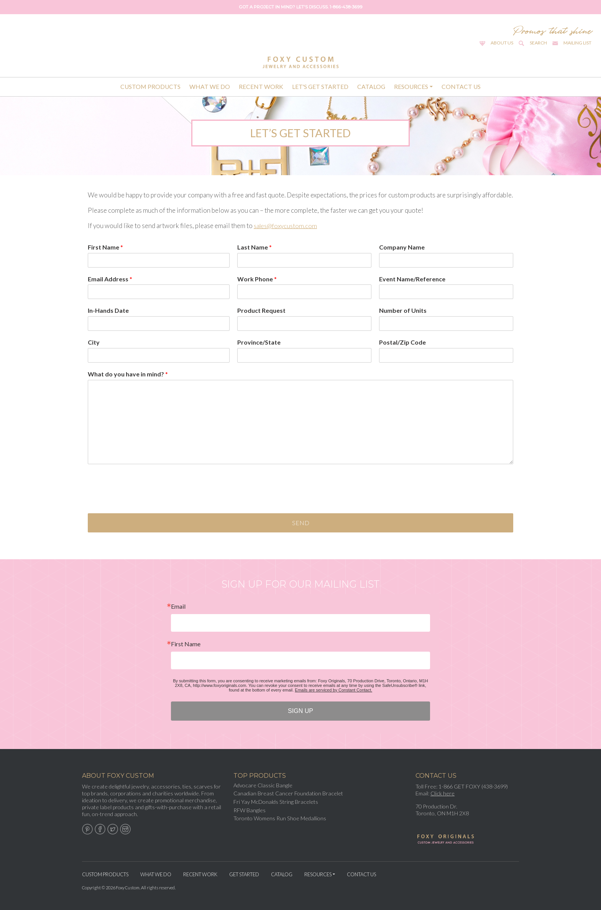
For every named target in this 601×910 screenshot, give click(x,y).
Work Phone (257, 279)
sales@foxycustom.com (287, 226)
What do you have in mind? (128, 374)
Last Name (254, 247)
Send (300, 522)
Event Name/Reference (412, 279)
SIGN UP (300, 711)
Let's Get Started (320, 86)
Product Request (261, 310)
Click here (442, 793)
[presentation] (146, 500)
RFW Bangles (249, 810)
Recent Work (261, 86)
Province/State (259, 342)
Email (178, 606)
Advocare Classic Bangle (262, 785)
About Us (502, 43)
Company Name (402, 247)
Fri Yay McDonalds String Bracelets (275, 801)
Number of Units (403, 310)
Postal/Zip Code (402, 342)
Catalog (371, 86)
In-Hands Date (108, 310)
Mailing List (577, 43)
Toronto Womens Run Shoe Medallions (279, 818)
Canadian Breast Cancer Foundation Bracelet (288, 793)
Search (538, 43)
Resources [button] (411, 86)
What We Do (209, 86)
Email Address (110, 279)
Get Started (244, 874)
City (94, 342)
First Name (105, 247)
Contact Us (461, 86)
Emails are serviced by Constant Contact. (333, 690)
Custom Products (150, 86)
